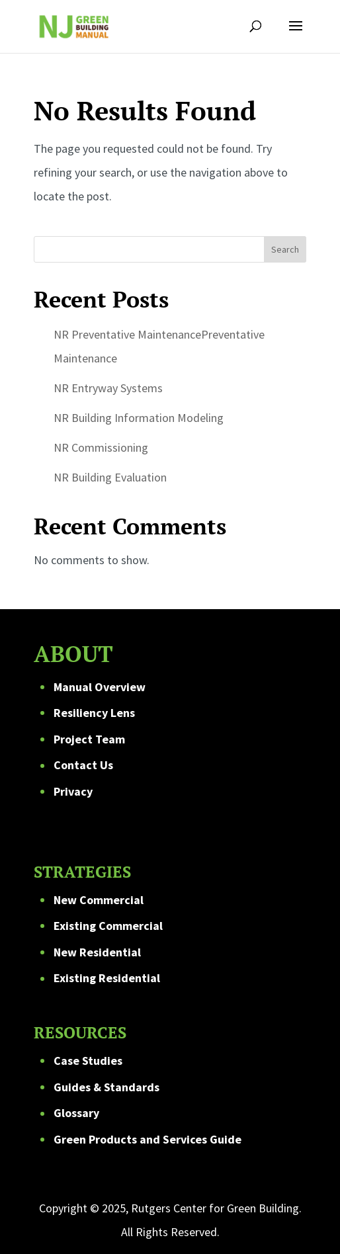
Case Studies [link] (88, 1060)
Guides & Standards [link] (106, 1087)
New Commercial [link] (99, 899)
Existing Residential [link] (107, 977)
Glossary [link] (76, 1112)
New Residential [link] (97, 952)
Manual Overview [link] (100, 686)
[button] (295, 34)
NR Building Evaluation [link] (110, 477)
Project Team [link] (89, 739)
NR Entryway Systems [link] (108, 388)
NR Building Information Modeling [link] (139, 417)
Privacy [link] (73, 791)
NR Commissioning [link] (101, 447)
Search (285, 249)
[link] (73, 24)
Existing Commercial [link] (108, 925)
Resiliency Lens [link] (94, 712)
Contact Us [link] (83, 765)
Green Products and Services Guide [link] (147, 1139)
